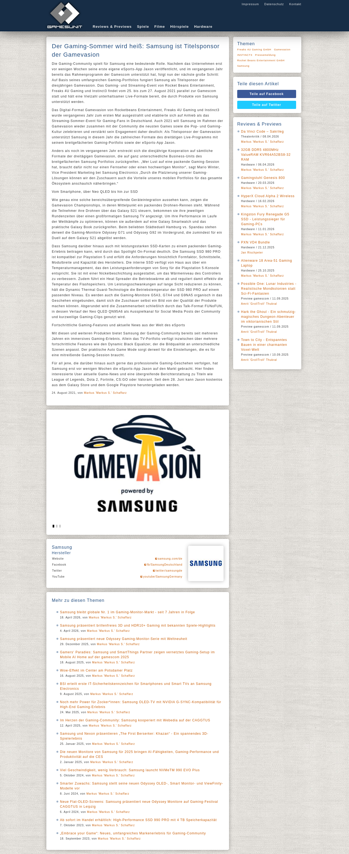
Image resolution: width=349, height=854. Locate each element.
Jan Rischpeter (252, 252)
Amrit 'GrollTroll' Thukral (259, 303)
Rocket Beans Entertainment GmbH (261, 60)
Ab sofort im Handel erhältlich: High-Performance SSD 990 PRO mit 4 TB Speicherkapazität (138, 820)
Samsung (243, 66)
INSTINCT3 (244, 55)
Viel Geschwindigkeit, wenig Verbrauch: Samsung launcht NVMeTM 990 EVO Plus (130, 770)
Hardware (203, 27)
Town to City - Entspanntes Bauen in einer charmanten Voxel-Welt (264, 345)
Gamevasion (282, 49)
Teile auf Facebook (266, 94)
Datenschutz (274, 4)
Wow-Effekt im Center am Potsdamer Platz (96, 670)
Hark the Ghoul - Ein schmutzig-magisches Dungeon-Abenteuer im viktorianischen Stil (268, 317)
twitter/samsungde (169, 570)
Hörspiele (179, 27)
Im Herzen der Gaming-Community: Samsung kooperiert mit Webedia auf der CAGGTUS (135, 720)
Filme (159, 27)
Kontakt (295, 4)
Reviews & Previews (112, 27)
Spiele (143, 27)
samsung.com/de (170, 558)
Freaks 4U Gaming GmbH (254, 49)
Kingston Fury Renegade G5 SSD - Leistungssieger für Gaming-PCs (265, 219)
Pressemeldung (265, 55)
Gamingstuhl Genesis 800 (263, 178)
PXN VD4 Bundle (255, 242)
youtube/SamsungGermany (162, 576)
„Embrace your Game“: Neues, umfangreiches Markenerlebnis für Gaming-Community (133, 833)
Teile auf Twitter (266, 105)
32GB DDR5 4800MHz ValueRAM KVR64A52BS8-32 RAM (266, 154)
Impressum (250, 4)
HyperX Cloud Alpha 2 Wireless (267, 196)
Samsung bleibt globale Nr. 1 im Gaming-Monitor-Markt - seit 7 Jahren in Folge (127, 612)
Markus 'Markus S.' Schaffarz (105, 392)
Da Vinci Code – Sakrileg (262, 131)
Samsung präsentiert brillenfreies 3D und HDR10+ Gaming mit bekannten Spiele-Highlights (138, 625)
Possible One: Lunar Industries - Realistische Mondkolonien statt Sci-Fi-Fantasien (268, 288)
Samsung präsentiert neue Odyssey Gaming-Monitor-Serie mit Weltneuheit (123, 639)
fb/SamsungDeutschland (164, 564)
